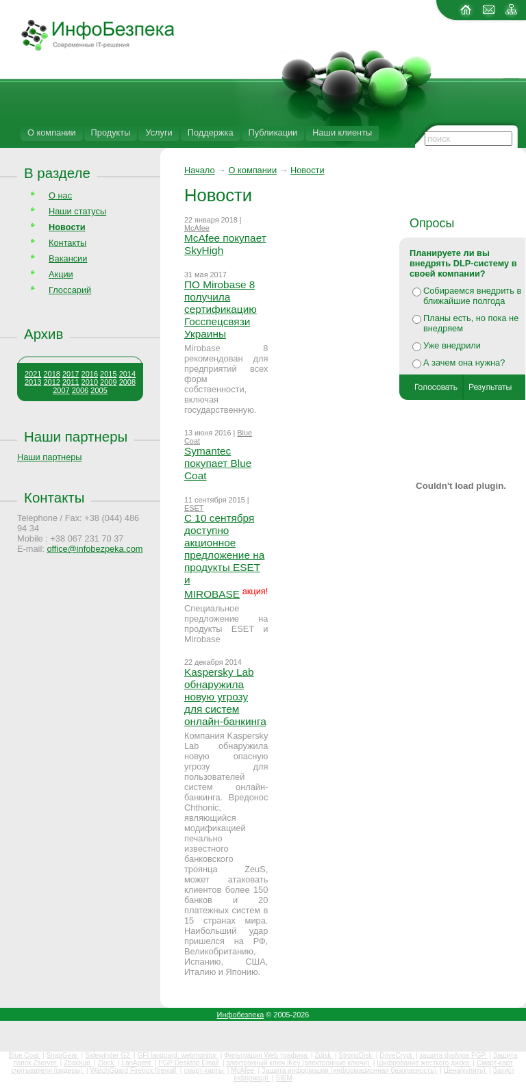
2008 (127, 382)
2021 (33, 374)
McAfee (197, 228)
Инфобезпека (240, 1015)
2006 (80, 390)
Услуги (158, 132)
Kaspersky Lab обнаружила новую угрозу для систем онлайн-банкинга (225, 696)
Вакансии (68, 258)
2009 (108, 382)
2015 (108, 374)
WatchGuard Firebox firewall (134, 1070)
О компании (51, 132)
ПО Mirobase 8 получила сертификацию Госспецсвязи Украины (220, 309)
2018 (51, 374)
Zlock (107, 1063)
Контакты (67, 243)
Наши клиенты (342, 132)
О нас (60, 195)
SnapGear (62, 1055)
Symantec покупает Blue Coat (217, 463)
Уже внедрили (452, 345)
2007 (61, 390)
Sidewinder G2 (108, 1055)
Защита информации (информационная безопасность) (350, 1070)
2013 (33, 382)
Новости (307, 170)
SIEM (283, 1078)
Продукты (111, 132)
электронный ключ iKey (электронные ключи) (298, 1063)
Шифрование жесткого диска (424, 1063)
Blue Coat (25, 1055)
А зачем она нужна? (464, 362)
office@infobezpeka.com (94, 549)
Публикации (273, 132)
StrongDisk (356, 1055)
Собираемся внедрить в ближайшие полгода (472, 295)
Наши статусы (77, 211)
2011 (70, 382)
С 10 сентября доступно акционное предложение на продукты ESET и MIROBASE (224, 556)
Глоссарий (70, 290)
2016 (90, 374)
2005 (98, 390)
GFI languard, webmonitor (178, 1055)
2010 (90, 382)
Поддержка (211, 132)
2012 (51, 382)
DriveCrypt (396, 1055)
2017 (70, 374)
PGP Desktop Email (189, 1063)
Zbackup (78, 1063)
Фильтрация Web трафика (266, 1055)
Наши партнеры (75, 436)
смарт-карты (204, 1070)
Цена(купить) (466, 1070)
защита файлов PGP (453, 1055)
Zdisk (323, 1055)
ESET (193, 508)
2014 (127, 374)
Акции (61, 274)
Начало (199, 170)
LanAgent (137, 1063)
